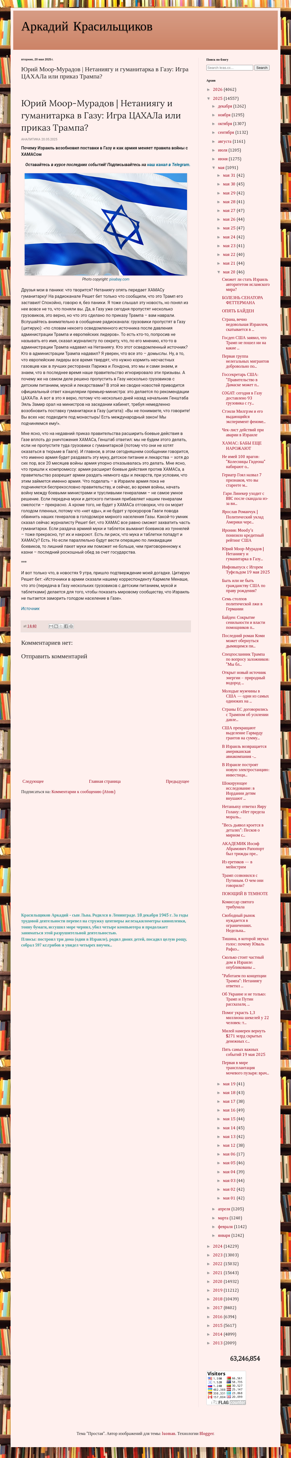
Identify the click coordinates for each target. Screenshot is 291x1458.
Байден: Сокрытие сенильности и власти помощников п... (243, 623)
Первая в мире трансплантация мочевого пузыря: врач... (245, 1068)
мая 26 (229, 219)
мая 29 (229, 193)
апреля (224, 1209)
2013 (218, 1343)
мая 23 (229, 246)
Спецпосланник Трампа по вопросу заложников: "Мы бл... (245, 659)
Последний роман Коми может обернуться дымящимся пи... (243, 641)
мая (221, 168)
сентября (226, 133)
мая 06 (229, 1154)
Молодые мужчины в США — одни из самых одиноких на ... (245, 696)
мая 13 (229, 1137)
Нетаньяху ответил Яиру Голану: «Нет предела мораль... (244, 812)
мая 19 (229, 1084)
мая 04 (229, 1172)
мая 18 (229, 1093)
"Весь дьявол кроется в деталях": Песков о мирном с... (242, 830)
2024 (218, 1246)
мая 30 (229, 184)
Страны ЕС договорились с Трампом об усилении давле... (245, 715)
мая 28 (229, 202)
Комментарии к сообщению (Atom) (84, 792)
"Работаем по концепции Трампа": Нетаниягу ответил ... (244, 981)
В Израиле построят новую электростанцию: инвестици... (245, 770)
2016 (218, 1317)
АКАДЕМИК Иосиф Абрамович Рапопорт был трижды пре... (243, 849)
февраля (226, 1227)
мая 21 (229, 263)
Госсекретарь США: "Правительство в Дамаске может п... (240, 380)
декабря (225, 106)
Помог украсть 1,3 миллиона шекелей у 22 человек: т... (245, 1018)
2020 (218, 1282)
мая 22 (229, 255)
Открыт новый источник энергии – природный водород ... (244, 678)
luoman (168, 1434)
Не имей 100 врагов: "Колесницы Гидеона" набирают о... (243, 462)
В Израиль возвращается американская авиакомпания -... (244, 752)
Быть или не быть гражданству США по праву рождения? (243, 586)
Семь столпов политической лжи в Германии (242, 604)
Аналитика (30, 139)
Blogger (206, 1434)
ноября (224, 115)
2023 (218, 1255)
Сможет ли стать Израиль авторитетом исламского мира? (246, 285)
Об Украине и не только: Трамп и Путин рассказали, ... (244, 999)
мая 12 (229, 1146)
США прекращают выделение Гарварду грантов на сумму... (242, 733)
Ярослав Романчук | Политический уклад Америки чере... (242, 517)
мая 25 (229, 228)
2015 (218, 1326)
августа (225, 142)
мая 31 (229, 176)
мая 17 (229, 1102)
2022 (218, 1264)
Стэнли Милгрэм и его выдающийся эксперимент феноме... (244, 417)
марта (223, 1218)
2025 (218, 99)
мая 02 (229, 1190)
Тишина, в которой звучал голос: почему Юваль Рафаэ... (245, 944)
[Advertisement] (105, 854)
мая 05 (229, 1163)
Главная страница (105, 782)
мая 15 (229, 1119)
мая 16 (229, 1110)
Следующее (33, 782)
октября (225, 124)
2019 (218, 1290)
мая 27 (229, 211)
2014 (218, 1334)
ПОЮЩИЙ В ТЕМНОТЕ (245, 894)
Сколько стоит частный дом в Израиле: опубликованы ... (243, 962)
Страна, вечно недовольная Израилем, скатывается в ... (245, 325)
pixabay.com (119, 279)
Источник (30, 608)
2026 (218, 90)
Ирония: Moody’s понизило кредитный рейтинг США (243, 535)
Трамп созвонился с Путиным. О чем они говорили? (242, 881)
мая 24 (229, 237)
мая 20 (229, 272)
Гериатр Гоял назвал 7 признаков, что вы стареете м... (242, 480)
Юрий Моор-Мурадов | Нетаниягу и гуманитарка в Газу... (243, 554)
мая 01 (229, 1198)
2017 (218, 1308)
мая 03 (229, 1181)
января (224, 1236)
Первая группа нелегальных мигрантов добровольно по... (245, 361)
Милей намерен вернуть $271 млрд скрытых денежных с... (243, 1036)
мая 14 (229, 1128)
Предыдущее (177, 782)
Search (261, 68)
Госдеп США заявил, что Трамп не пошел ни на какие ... (244, 343)
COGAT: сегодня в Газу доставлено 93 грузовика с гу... (242, 398)
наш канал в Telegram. (168, 164)
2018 (218, 1299)
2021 (218, 1273)
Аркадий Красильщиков (87, 25)
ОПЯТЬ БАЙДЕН (238, 311)
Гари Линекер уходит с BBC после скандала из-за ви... (245, 499)
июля (223, 150)
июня (223, 159)
